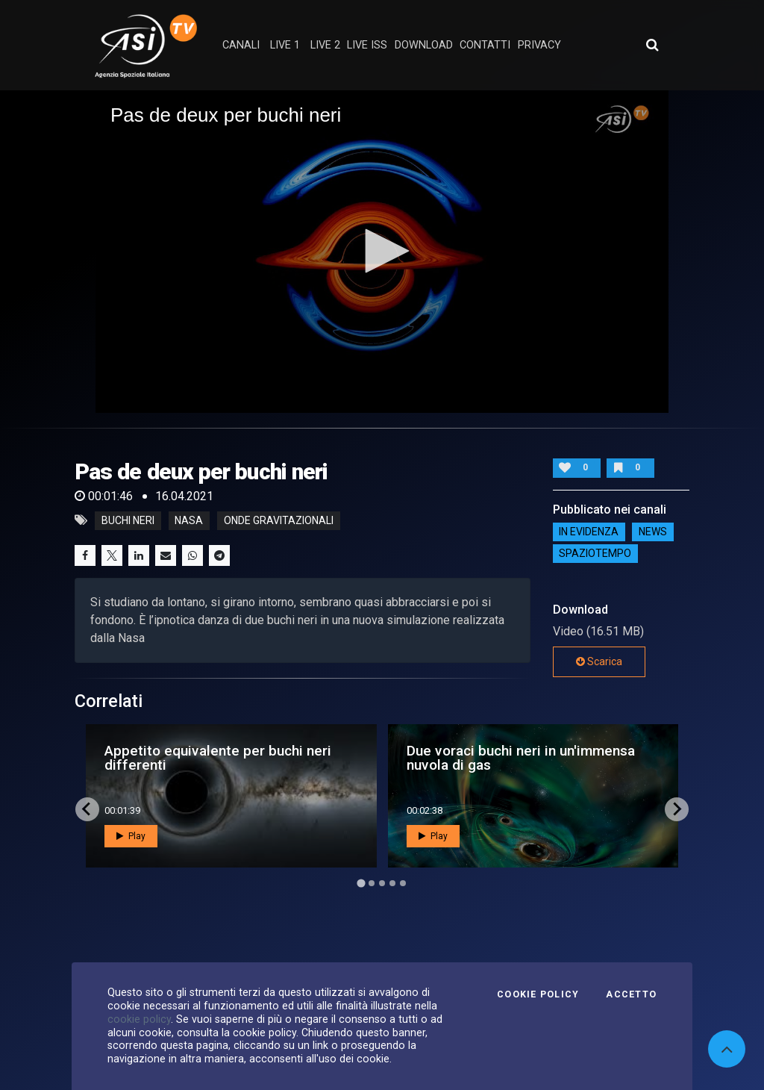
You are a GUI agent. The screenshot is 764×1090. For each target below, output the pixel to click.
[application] (382, 251)
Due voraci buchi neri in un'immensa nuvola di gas (521, 757)
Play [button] (130, 836)
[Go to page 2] (372, 883)
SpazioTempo (595, 554)
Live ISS (367, 45)
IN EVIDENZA (589, 532)
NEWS (653, 532)
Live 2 (325, 45)
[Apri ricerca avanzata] (652, 44)
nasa (189, 520)
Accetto (631, 994)
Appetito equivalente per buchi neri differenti (217, 757)
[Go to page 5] (403, 883)
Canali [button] (241, 45)
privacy (539, 45)
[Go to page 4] (392, 883)
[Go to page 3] (382, 883)
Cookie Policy (538, 994)
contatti (485, 45)
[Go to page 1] (361, 883)
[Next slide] (677, 809)
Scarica (599, 661)
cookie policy (139, 1019)
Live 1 (285, 45)
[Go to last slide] (87, 809)
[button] (382, 251)
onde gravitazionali (279, 520)
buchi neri (127, 520)
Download (424, 45)
